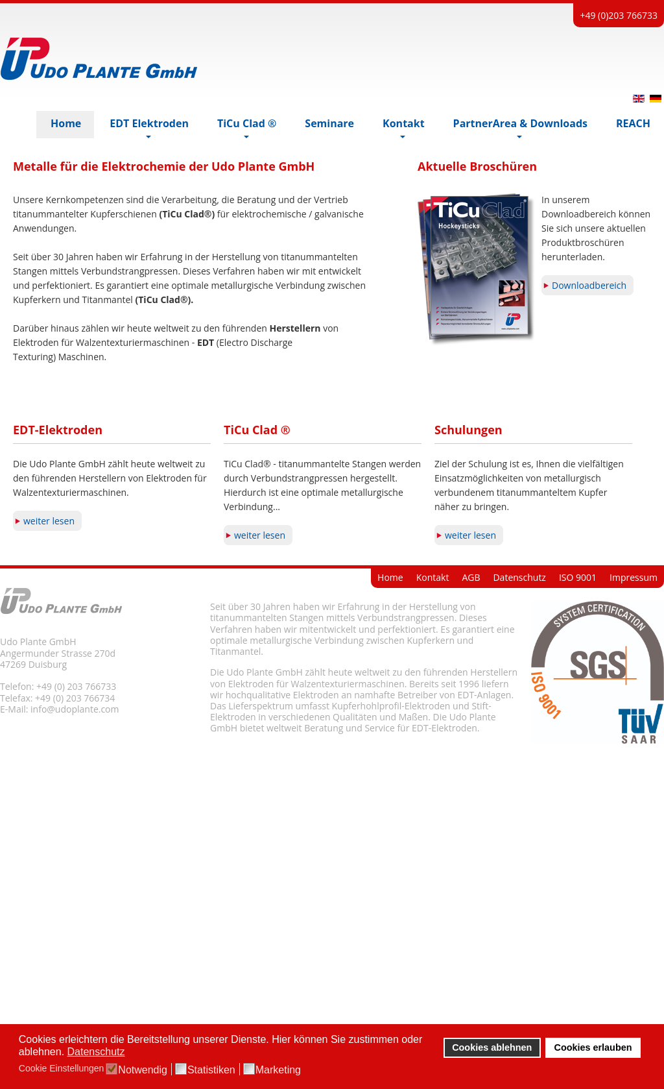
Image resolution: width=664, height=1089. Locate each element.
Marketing (278, 1070)
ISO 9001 (578, 760)
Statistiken (211, 1070)
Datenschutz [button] (96, 1051)
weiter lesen (49, 704)
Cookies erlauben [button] (593, 1047)
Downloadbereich (589, 468)
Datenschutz (519, 760)
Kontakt (432, 760)
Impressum (634, 760)
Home (390, 760)
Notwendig (142, 1070)
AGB (471, 760)
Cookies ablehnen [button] (492, 1047)
